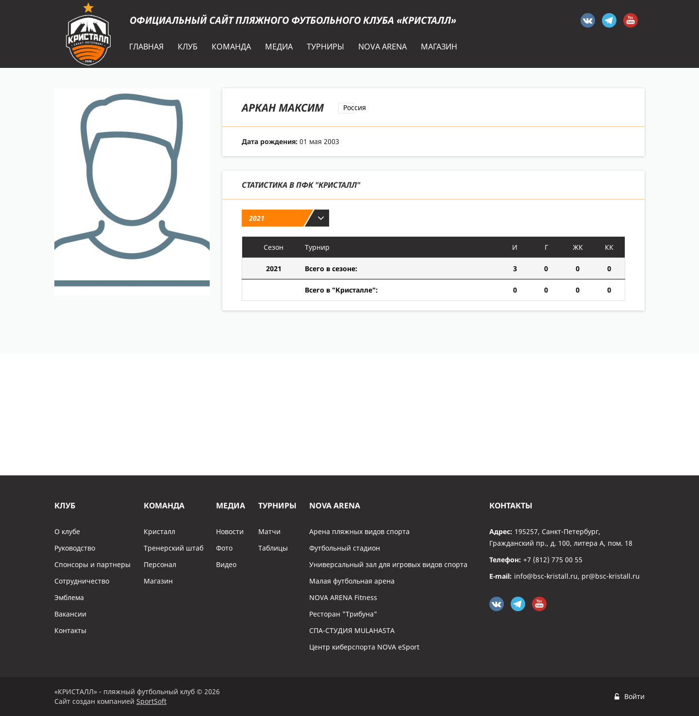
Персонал (160, 564)
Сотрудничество (81, 581)
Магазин (158, 581)
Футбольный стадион (344, 548)
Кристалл (159, 531)
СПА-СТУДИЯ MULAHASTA (352, 630)
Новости (230, 531)
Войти (634, 696)
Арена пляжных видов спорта (359, 531)
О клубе (67, 531)
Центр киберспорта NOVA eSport (364, 646)
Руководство (74, 548)
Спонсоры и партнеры (92, 564)
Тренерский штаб (173, 548)
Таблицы (273, 548)
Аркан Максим (283, 107)
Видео (226, 564)
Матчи (269, 531)
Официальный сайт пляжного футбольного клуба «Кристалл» (293, 20)
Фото (224, 548)
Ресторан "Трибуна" (343, 613)
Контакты (70, 630)
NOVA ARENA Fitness (343, 597)
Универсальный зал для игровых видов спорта (388, 564)
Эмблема (69, 597)
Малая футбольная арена (352, 581)
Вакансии (70, 613)
